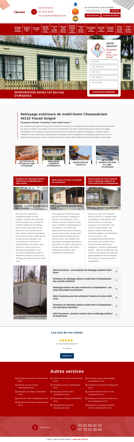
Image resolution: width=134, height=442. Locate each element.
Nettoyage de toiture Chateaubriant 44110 (66, 386)
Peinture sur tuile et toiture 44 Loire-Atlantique (119, 29)
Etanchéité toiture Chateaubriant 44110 (33, 398)
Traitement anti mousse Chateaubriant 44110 (68, 379)
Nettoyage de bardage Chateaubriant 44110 (67, 399)
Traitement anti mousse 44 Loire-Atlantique (81, 29)
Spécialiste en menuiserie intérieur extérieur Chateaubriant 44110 (101, 406)
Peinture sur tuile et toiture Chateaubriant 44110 (28, 386)
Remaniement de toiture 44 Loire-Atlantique (91, 29)
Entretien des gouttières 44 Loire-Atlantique (128, 29)
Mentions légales (80, 439)
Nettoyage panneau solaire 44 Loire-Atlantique (45, 29)
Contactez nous (111, 15)
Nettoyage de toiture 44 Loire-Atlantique (18, 29)
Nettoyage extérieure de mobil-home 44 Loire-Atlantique (72, 29)
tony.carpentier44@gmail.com (52, 16)
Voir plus (67, 356)
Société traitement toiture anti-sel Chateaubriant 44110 (101, 393)
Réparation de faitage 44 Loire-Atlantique (110, 29)
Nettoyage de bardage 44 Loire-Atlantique (54, 29)
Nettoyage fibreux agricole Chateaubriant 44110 (63, 406)
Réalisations (92, 15)
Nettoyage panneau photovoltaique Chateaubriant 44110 (101, 379)
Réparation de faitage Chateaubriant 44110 (32, 393)
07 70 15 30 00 (46, 12)
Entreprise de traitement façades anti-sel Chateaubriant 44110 (102, 399)
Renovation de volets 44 (36, 29)
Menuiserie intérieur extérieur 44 (26, 29)
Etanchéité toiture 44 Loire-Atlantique (101, 29)
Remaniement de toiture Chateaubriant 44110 (33, 403)
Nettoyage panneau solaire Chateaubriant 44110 (63, 393)
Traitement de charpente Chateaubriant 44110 (103, 386)
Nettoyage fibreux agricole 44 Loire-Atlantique (63, 29)
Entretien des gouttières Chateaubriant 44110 (33, 379)
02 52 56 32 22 (46, 8)
